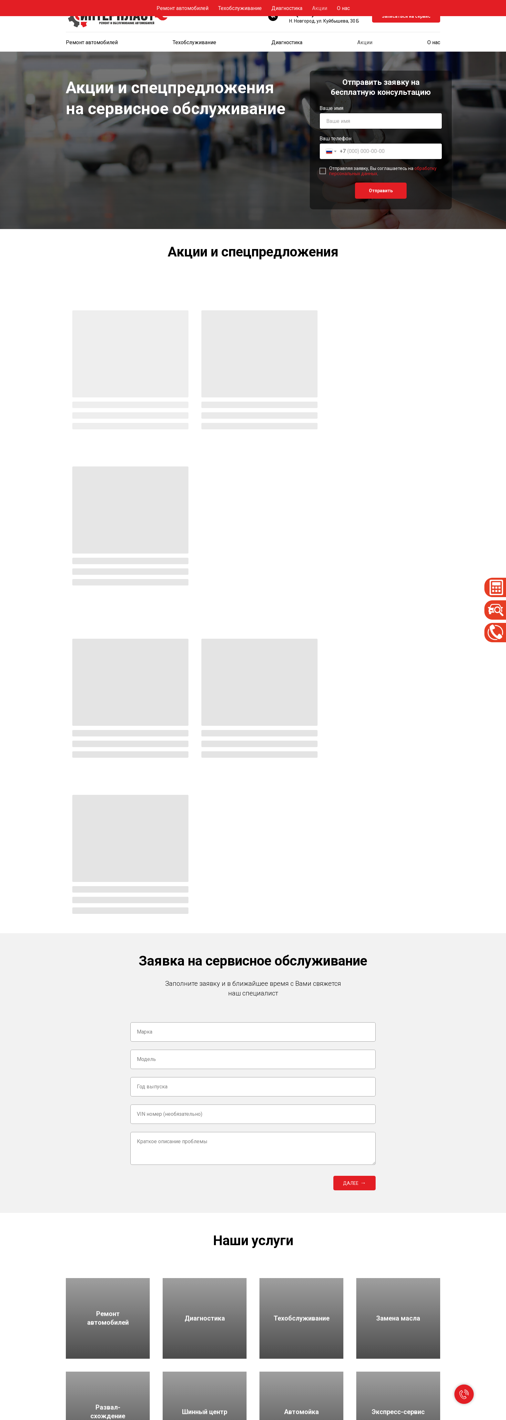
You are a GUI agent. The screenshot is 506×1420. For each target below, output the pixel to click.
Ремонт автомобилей (92, 42)
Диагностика (286, 42)
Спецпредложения (375, 1357)
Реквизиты (367, 1378)
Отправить (381, 190)
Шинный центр (274, 1357)
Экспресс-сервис (277, 1368)
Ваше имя (331, 108)
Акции (364, 42)
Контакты (366, 1388)
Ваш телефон (335, 138)
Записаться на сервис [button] (406, 16)
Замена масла (178, 1388)
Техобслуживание (194, 42)
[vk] (273, 16)
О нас (433, 42)
